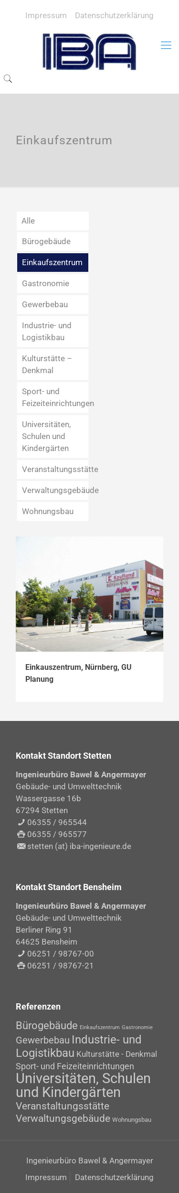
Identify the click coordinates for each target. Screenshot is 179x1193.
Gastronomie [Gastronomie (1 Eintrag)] (137, 1027)
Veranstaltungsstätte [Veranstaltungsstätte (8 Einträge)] (62, 1106)
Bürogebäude (46, 241)
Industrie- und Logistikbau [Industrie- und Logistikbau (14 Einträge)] (79, 1046)
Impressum (46, 15)
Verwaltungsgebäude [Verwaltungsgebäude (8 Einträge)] (63, 1118)
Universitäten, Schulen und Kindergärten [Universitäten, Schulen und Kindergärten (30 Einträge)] (83, 1085)
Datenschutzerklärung (114, 15)
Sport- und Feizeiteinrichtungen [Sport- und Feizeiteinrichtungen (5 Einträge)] (75, 1066)
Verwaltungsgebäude (55, 490)
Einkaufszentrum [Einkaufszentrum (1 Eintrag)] (100, 1027)
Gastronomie (45, 283)
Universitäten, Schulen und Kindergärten (46, 436)
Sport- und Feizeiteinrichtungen (55, 397)
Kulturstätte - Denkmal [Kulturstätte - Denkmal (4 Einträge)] (116, 1054)
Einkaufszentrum (52, 262)
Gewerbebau (45, 304)
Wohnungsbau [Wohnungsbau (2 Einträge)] (131, 1119)
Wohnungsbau (48, 511)
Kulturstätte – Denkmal (47, 364)
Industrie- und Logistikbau (47, 331)
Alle (28, 221)
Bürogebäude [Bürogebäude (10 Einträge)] (47, 1025)
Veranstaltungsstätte (55, 469)
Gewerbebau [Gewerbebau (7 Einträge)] (43, 1040)
